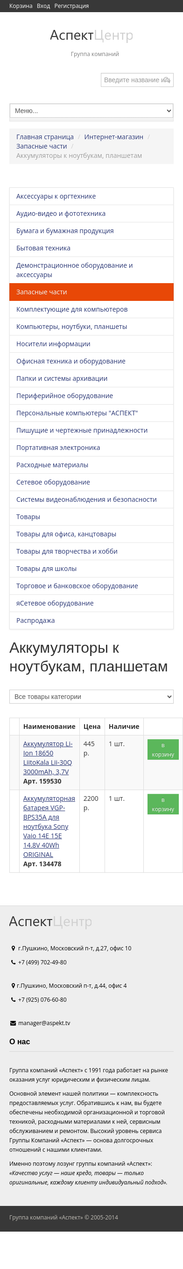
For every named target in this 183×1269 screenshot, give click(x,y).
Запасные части (41, 146)
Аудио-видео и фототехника (61, 213)
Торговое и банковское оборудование (77, 585)
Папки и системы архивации (61, 378)
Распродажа (35, 620)
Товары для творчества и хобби (67, 551)
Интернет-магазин (114, 136)
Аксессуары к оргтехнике (56, 196)
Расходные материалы (52, 464)
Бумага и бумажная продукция (65, 230)
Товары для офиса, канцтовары (66, 533)
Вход (43, 6)
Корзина (21, 6)
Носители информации (53, 343)
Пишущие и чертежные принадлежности (82, 430)
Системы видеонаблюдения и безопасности (86, 499)
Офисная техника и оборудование (71, 360)
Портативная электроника (58, 447)
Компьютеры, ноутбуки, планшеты (71, 326)
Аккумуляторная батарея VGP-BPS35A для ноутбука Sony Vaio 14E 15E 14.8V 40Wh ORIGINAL (49, 826)
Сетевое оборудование (53, 482)
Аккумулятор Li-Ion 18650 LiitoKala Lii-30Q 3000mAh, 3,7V (48, 757)
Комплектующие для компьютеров (72, 309)
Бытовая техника (43, 247)
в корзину (163, 749)
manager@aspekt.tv (44, 1023)
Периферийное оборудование (64, 395)
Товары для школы (46, 568)
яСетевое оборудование (55, 603)
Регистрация (71, 6)
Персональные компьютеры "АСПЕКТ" (77, 412)
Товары (28, 516)
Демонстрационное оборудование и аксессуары (74, 270)
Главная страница (45, 136)
